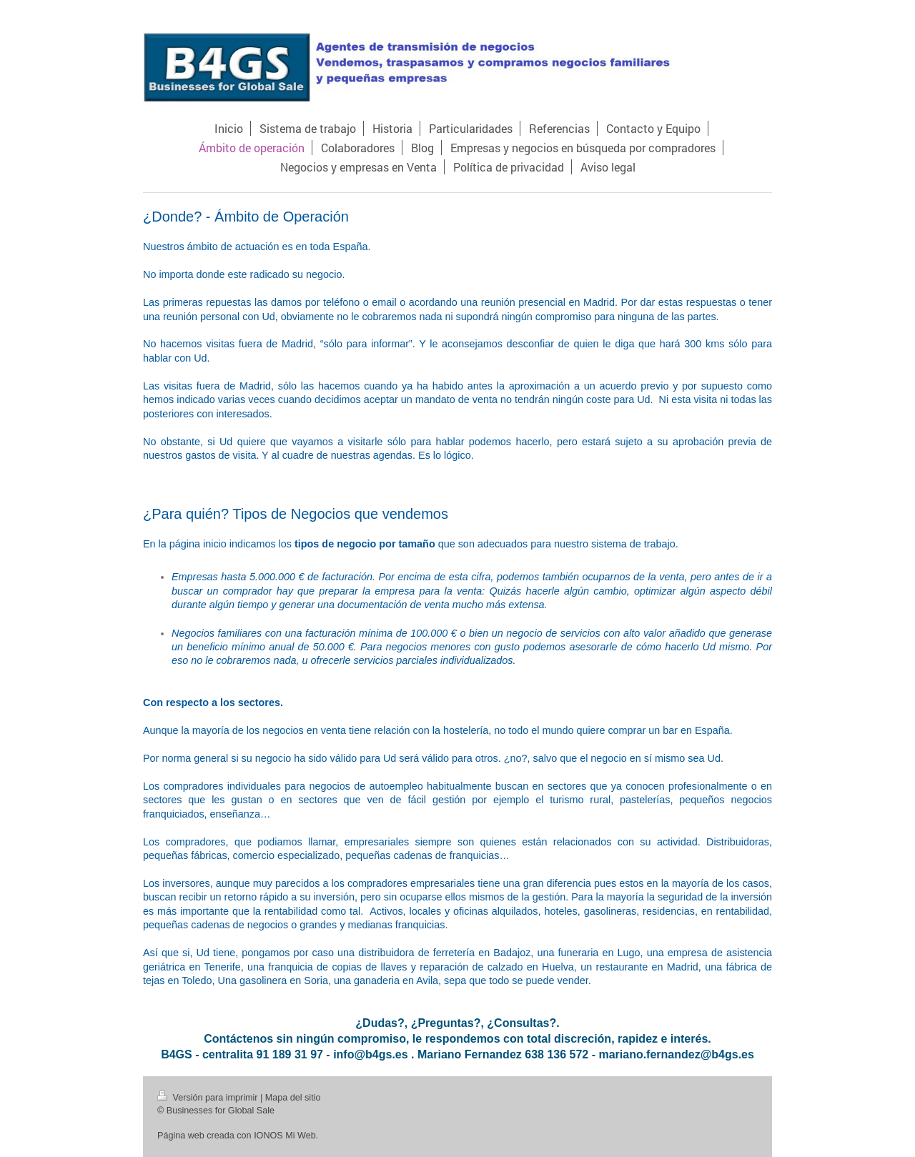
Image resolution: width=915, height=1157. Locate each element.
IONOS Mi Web (285, 1136)
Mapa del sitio (293, 1098)
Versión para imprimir (208, 1098)
